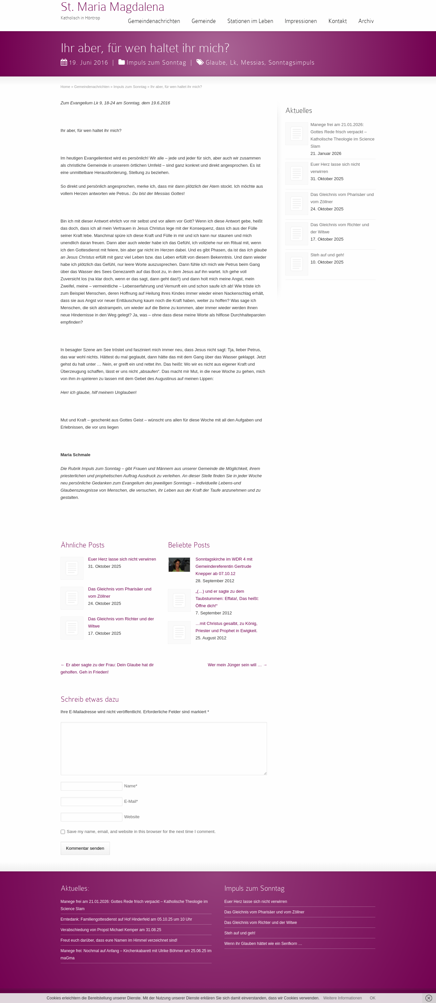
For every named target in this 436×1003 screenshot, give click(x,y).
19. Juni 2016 (84, 62)
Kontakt (337, 21)
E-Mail (131, 801)
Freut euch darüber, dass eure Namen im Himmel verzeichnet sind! (119, 940)
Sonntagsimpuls (291, 62)
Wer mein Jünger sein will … (237, 664)
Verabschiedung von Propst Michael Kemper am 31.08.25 (111, 930)
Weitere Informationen (342, 998)
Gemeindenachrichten (154, 21)
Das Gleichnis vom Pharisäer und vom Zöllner (264, 912)
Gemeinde (204, 21)
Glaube (216, 62)
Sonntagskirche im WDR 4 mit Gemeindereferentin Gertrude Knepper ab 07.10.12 (224, 566)
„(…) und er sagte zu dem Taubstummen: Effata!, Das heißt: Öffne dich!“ (227, 598)
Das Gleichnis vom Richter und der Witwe (260, 922)
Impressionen (301, 21)
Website (132, 816)
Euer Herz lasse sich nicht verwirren (122, 559)
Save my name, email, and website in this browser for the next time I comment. (141, 831)
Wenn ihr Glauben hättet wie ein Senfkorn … (263, 943)
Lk (233, 62)
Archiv (366, 21)
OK (372, 998)
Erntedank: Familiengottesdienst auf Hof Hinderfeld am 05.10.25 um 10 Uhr (126, 919)
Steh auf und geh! (327, 254)
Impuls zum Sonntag (156, 62)
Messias (252, 62)
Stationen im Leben (250, 21)
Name (130, 785)
